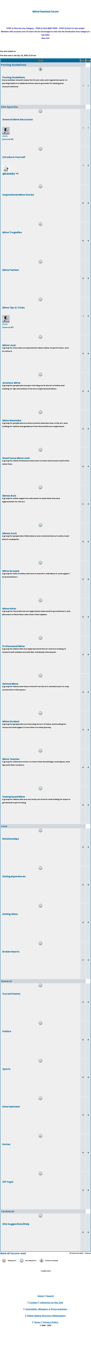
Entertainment (11, 1106)
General (6, 981)
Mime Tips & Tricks (13, 307)
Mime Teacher (11, 759)
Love (4, 826)
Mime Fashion (10, 269)
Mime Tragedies (12, 232)
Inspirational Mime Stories (18, 194)
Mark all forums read (13, 1253)
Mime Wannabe (11, 420)
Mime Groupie (10, 570)
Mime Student (10, 721)
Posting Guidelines (13, 64)
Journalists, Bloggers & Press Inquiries (46, 1309)
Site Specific (9, 107)
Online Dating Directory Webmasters (46, 1315)
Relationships (10, 838)
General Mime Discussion (17, 119)
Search (50, 1296)
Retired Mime (10, 683)
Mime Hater (9, 608)
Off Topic (7, 1181)
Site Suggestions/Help (15, 1223)
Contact (33, 1302)
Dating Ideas (10, 913)
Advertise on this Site (51, 1302)
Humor (6, 1144)
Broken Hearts (10, 951)
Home (41, 1296)
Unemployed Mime (13, 796)
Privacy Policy (50, 1322)
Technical (7, 1211)
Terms (37, 1322)
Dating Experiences (14, 876)
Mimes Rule (9, 495)
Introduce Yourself (13, 157)
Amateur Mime (11, 382)
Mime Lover (9, 345)
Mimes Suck (9, 533)
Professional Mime (13, 646)
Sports (6, 1068)
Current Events (11, 993)
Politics (6, 1031)
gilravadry (8, 173)
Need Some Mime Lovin (16, 458)
